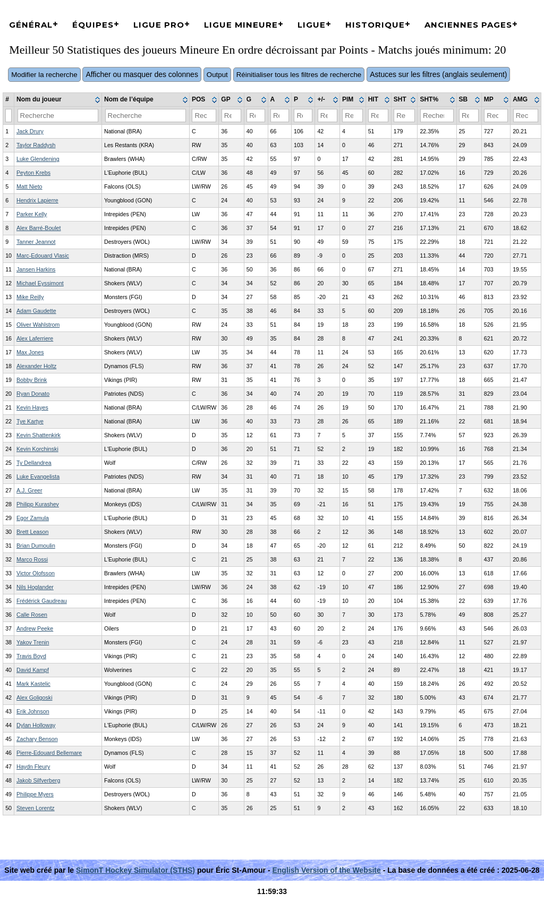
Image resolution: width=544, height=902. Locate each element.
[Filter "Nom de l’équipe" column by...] (145, 115)
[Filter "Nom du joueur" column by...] (58, 115)
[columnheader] (58, 100)
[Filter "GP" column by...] (232, 115)
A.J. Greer (29, 490)
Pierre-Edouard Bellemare (49, 753)
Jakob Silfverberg (38, 780)
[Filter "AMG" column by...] (526, 115)
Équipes (93, 25)
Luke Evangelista (38, 476)
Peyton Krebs (33, 172)
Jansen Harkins (35, 269)
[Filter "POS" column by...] (204, 115)
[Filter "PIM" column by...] (352, 115)
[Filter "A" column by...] (279, 115)
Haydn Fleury (33, 766)
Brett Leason (32, 532)
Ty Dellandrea (34, 462)
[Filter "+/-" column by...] (327, 115)
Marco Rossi (32, 559)
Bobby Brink (31, 380)
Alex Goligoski (34, 697)
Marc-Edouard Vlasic (42, 255)
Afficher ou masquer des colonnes (142, 74)
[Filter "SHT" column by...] (404, 115)
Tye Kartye (30, 421)
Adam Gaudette (36, 311)
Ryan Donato (32, 393)
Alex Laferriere (34, 338)
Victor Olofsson (35, 573)
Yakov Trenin (32, 642)
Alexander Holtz (36, 366)
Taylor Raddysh (35, 145)
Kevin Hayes (32, 407)
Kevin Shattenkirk (38, 435)
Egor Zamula (32, 518)
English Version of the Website (326, 870)
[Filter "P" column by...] (303, 115)
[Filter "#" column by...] (8, 115)
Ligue (312, 25)
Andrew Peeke (34, 628)
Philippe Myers (35, 794)
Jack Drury (30, 131)
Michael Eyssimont (40, 283)
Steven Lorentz (35, 808)
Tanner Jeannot (35, 242)
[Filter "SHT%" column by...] (437, 115)
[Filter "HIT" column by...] (378, 115)
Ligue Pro (158, 25)
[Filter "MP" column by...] (495, 115)
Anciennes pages (468, 25)
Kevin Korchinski (37, 449)
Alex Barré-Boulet (38, 228)
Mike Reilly (30, 297)
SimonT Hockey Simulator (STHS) (135, 870)
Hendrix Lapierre (37, 200)
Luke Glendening (38, 159)
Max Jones (30, 352)
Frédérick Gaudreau (41, 601)
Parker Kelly (31, 214)
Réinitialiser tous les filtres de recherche (299, 75)
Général (31, 25)
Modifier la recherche (44, 75)
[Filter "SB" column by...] (469, 115)
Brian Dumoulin (35, 545)
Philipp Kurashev (37, 504)
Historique (375, 25)
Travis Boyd (31, 656)
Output (217, 75)
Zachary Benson (37, 739)
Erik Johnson (32, 711)
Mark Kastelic (33, 683)
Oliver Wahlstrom (38, 324)
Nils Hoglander (35, 587)
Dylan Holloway (35, 725)
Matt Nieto (29, 186)
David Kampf (32, 670)
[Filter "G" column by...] (255, 115)
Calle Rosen (31, 614)
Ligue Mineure (241, 25)
